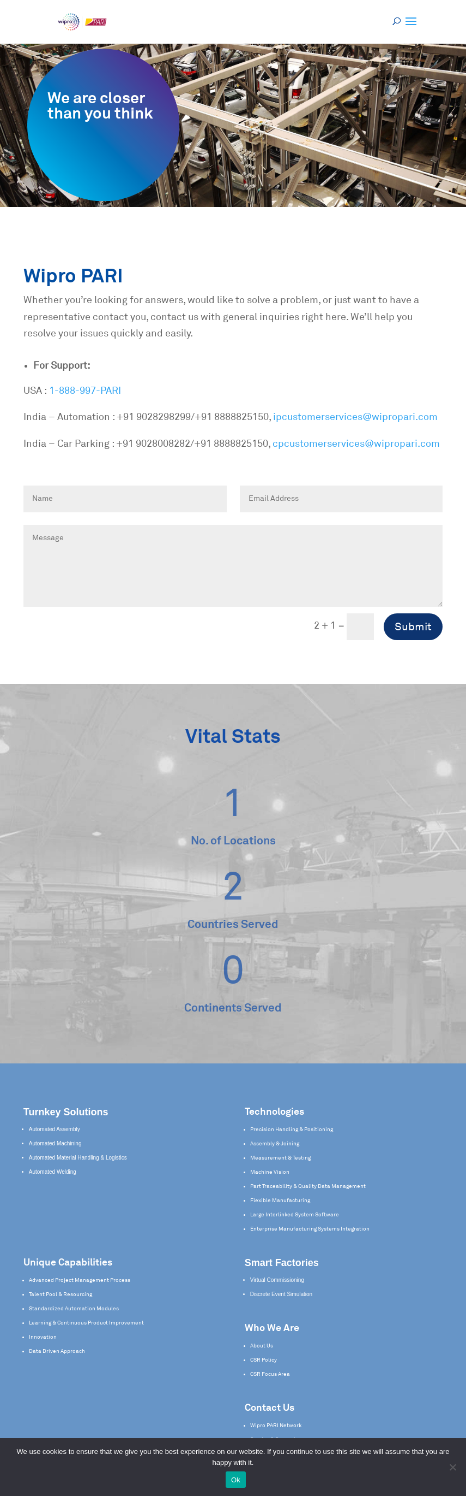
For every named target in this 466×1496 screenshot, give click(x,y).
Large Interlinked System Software (294, 1214)
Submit (413, 627)
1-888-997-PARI (85, 391)
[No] (452, 1467)
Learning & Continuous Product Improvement (86, 1323)
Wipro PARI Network (275, 1425)
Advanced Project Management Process (79, 1280)
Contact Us (269, 1408)
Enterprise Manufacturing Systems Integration (310, 1229)
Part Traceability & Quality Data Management (308, 1186)
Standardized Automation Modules (74, 1308)
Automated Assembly (54, 1129)
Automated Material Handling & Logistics (78, 1158)
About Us (261, 1346)
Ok (235, 1480)
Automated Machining (55, 1143)
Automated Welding (52, 1172)
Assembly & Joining (274, 1143)
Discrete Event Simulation (281, 1294)
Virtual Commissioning (277, 1280)
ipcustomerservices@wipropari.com (355, 417)
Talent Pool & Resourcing (60, 1294)
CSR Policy (263, 1360)
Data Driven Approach (57, 1351)
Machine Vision (269, 1172)
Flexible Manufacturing (280, 1200)
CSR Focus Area (270, 1374)
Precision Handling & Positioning (291, 1129)
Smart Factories (282, 1262)
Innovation (43, 1337)
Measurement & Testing (280, 1158)
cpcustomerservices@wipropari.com (356, 444)
